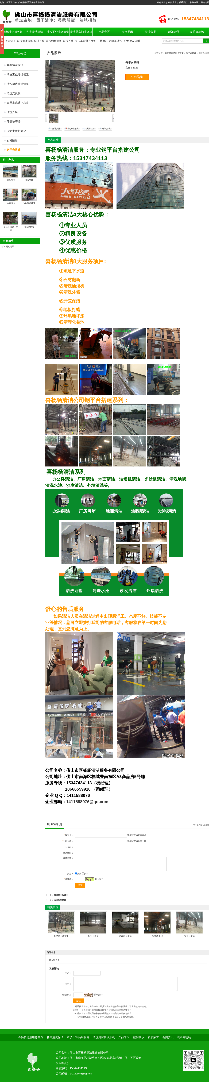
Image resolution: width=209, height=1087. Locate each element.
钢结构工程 (157, 938)
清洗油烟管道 (54, 40)
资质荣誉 (150, 31)
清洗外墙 (39, 40)
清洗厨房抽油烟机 (81, 31)
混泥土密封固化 (16, 130)
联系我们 (183, 2)
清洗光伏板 (14, 93)
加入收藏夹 (73, 128)
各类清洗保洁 (34, 31)
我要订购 (90, 128)
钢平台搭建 (191, 53)
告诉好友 (106, 128)
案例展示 (172, 2)
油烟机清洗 (115, 40)
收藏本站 (194, 2)
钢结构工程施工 (61, 898)
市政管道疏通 (29, 203)
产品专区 (104, 31)
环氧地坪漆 (14, 121)
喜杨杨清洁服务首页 (174, 53)
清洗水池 (11, 180)
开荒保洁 (102, 40)
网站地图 (205, 2)
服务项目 (161, 2)
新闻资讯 (173, 31)
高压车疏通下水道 (85, 40)
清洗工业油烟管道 (58, 31)
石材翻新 (12, 140)
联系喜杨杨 (197, 31)
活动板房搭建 (60, 902)
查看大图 (56, 128)
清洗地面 (29, 180)
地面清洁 (11, 203)
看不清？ (99, 882)
